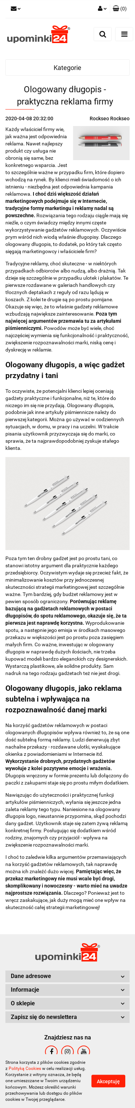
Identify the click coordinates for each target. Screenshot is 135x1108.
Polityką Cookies (25, 1068)
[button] (120, 9)
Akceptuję (108, 1081)
